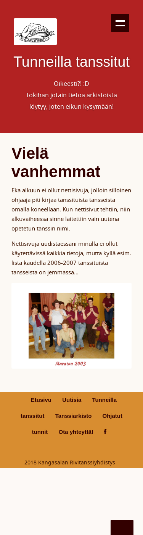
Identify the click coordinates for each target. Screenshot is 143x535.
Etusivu (41, 399)
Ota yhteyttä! (75, 432)
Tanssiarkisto (73, 416)
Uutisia (71, 399)
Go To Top (122, 527)
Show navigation (120, 23)
